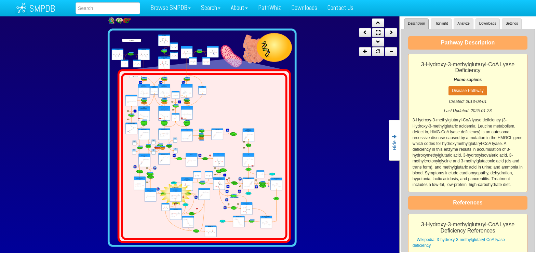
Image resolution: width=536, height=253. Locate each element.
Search (210, 7)
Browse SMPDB (170, 7)
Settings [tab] (512, 23)
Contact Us (340, 7)
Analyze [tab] (463, 23)
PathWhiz (269, 7)
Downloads (304, 7)
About (239, 7)
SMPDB (42, 8)
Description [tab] (416, 23)
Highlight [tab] (441, 23)
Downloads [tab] (487, 23)
